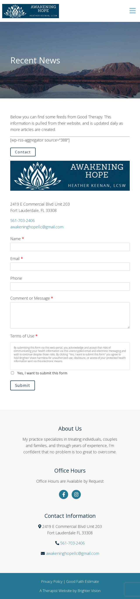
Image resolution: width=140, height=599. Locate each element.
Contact (23, 152)
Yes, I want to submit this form (42, 373)
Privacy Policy (51, 581)
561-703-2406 (22, 220)
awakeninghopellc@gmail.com (36, 226)
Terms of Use (24, 336)
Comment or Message (31, 298)
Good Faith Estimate (82, 581)
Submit (22, 385)
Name (17, 238)
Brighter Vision (89, 590)
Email (16, 258)
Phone (16, 278)
